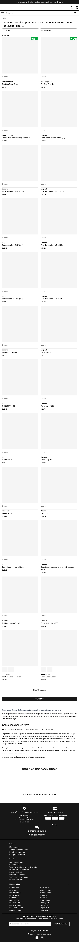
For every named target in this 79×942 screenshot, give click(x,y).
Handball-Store (15, 924)
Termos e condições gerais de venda (23, 888)
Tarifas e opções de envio (18, 898)
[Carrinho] (77, 7)
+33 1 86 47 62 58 (24, 843)
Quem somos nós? (16, 883)
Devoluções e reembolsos (19, 890)
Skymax (44, 457)
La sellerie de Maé (16, 929)
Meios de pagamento (17, 895)
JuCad (43, 511)
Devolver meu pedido (17, 873)
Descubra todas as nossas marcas (39, 816)
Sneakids (43, 919)
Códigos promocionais (17, 875)
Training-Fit (44, 924)
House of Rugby (15, 926)
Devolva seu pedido (36, 856)
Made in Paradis (15, 931)
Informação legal (15, 893)
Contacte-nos (24, 836)
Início (4, 18)
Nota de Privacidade (16, 900)
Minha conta (13, 868)
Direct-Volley (14, 916)
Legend (44, 135)
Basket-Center (14, 909)
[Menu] (2, 13)
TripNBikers (44, 929)
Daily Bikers (13, 911)
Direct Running (14, 914)
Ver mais (39, 699)
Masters (5, 621)
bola (59, 710)
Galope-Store (14, 921)
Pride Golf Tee (7, 135)
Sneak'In (43, 916)
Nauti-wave (44, 909)
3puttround (6, 674)
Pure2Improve (7, 81)
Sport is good (45, 921)
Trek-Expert (44, 926)
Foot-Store (13, 919)
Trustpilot (54, 846)
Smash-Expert (45, 914)
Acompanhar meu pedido (18, 870)
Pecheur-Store (45, 911)
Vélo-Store (44, 931)
